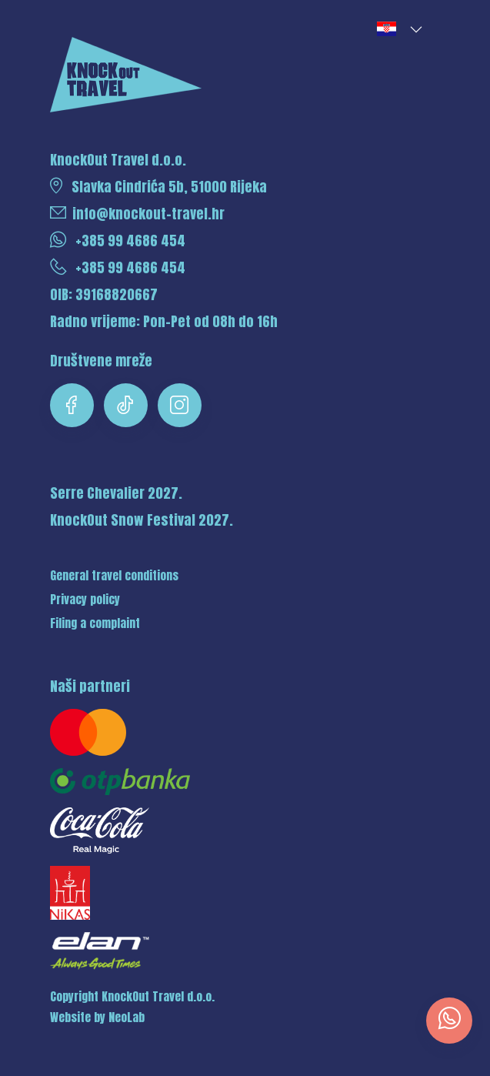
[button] (398, 29)
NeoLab (126, 1017)
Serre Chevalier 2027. (116, 493)
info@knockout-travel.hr (137, 213)
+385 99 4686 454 (117, 240)
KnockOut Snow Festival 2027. (141, 520)
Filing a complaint (95, 623)
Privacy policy (85, 599)
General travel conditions (114, 575)
